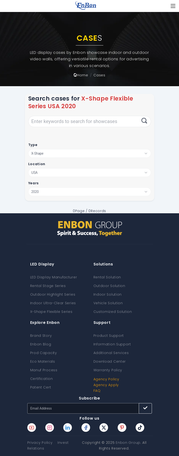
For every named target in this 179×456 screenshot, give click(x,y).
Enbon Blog (40, 344)
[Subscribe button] (145, 408)
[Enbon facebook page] (85, 427)
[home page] (85, 6)
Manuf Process (44, 370)
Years (33, 183)
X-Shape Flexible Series (51, 311)
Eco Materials (42, 361)
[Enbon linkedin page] (67, 427)
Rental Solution (107, 277)
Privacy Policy (40, 442)
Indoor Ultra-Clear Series (53, 303)
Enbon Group (128, 442)
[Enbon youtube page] (31, 427)
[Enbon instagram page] (49, 427)
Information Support (112, 344)
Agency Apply (106, 385)
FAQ (97, 390)
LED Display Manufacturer (53, 277)
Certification (41, 378)
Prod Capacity (43, 352)
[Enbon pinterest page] (122, 427)
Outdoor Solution (109, 285)
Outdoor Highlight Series (52, 294)
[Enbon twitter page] (103, 427)
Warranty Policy (107, 370)
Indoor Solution (107, 294)
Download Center (109, 361)
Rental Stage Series (48, 285)
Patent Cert (40, 387)
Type (33, 144)
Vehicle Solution (108, 303)
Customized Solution (112, 311)
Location (37, 164)
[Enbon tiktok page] (140, 427)
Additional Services (111, 352)
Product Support (108, 335)
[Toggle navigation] (173, 6)
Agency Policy (106, 379)
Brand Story (41, 335)
